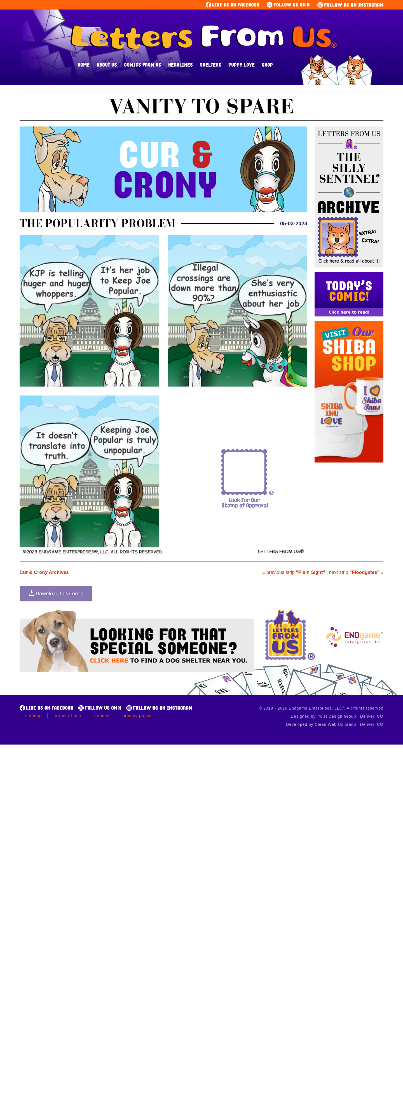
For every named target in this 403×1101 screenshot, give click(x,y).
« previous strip (293, 572)
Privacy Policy (136, 715)
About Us (107, 64)
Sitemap (33, 715)
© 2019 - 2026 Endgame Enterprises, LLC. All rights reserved (321, 708)
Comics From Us (142, 64)
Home (84, 64)
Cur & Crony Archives (44, 572)
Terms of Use (68, 715)
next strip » (356, 572)
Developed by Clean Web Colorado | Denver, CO (334, 724)
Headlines (180, 64)
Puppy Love (241, 64)
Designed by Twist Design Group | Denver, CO (337, 716)
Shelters (210, 64)
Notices (102, 715)
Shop (267, 64)
